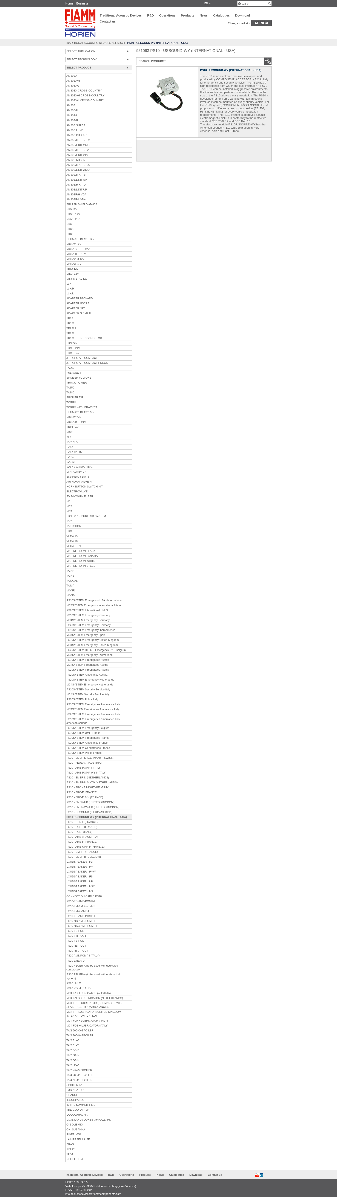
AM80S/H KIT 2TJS (78, 140)
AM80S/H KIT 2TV (77, 150)
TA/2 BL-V (72, 1040)
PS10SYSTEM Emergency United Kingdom (92, 639)
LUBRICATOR (75, 1090)
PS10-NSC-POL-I (77, 950)
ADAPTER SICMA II (78, 313)
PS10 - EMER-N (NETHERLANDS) (87, 777)
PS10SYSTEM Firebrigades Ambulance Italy (93, 704)
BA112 (70, 461)
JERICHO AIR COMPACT (82, 357)
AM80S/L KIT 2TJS (77, 145)
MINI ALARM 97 (76, 471)
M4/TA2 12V (73, 244)
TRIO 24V (72, 427)
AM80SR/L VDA (76, 199)
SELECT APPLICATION (80, 51)
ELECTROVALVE (76, 491)
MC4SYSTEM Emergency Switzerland (89, 654)
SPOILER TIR (74, 397)
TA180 (70, 392)
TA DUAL (72, 580)
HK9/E (70, 531)
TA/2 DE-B (72, 1050)
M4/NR (70, 590)
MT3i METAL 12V (76, 278)
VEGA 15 (72, 536)
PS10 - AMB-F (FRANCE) (82, 841)
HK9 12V (71, 209)
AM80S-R (72, 120)
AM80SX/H (73, 80)
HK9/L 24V (73, 353)
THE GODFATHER (77, 1109)
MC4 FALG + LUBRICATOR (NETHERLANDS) (94, 998)
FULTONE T (73, 372)
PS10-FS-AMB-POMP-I (80, 916)
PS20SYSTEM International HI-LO (87, 610)
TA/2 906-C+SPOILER (79, 1030)
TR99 (69, 318)
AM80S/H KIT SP (76, 174)
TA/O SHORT (74, 526)
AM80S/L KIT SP (76, 179)
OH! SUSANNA (75, 1129)
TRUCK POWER (76, 382)
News (204, 15)
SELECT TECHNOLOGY (81, 59)
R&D (150, 15)
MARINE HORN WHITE (80, 560)
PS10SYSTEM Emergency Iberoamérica (90, 630)
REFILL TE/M (74, 1159)
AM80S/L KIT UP (76, 189)
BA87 (69, 447)
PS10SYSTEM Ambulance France (87, 742)
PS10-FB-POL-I (75, 930)
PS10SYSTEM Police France (84, 752)
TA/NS (70, 575)
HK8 (69, 224)
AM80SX (71, 75)
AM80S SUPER (75, 125)
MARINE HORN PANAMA (82, 555)
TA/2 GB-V (72, 1060)
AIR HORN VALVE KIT (80, 481)
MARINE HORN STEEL (80, 565)
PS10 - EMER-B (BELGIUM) (83, 856)
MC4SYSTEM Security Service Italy (87, 694)
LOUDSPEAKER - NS (79, 891)
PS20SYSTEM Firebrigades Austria (87, 669)
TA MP (70, 585)
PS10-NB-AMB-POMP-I (80, 921)
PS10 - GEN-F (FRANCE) (82, 822)
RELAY (70, 1149)
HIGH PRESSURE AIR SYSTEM (86, 516)
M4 (68, 501)
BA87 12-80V (74, 452)
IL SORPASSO (75, 1099)
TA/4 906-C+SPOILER (79, 1075)
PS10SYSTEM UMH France (83, 732)
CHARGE (72, 1094)
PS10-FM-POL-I (76, 935)
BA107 (70, 456)
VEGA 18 (72, 541)
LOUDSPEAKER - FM (79, 866)
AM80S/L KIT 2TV (77, 155)
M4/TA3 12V (73, 263)
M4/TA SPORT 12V (78, 249)
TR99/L (70, 333)
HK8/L (70, 234)
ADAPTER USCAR (77, 303)
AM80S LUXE (74, 130)
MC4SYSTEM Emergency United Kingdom (92, 645)
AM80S (70, 105)
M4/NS (70, 595)
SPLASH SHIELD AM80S (81, 204)
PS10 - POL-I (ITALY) (79, 831)
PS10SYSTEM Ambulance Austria (86, 674)
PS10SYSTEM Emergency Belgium (87, 727)
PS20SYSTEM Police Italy (82, 699)
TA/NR (70, 570)
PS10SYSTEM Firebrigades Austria (87, 659)
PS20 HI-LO (73, 983)
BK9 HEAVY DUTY (77, 476)
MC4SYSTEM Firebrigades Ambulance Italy (92, 709)
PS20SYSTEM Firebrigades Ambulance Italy (93, 714)
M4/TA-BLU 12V (76, 254)
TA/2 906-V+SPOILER (79, 1035)
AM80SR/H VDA (76, 194)
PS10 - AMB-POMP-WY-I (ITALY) (86, 772)
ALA (69, 437)
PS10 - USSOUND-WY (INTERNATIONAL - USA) (96, 817)
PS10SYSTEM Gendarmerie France (88, 747)
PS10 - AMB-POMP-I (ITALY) (83, 767)
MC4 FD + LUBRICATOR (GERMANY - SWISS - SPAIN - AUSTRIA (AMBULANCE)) (95, 1005)
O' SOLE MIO (74, 1124)
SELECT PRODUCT (78, 67)
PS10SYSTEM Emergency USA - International (94, 600)
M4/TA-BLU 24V (76, 422)
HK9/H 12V (73, 214)
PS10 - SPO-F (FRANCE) (82, 792)
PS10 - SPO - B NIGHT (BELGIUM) (87, 787)
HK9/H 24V (73, 348)
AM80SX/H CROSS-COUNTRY (85, 95)
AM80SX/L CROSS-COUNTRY (85, 100)
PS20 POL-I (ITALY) (78, 988)
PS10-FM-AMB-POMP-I (80, 906)
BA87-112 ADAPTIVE (79, 466)
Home (69, 3)
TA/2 (69, 521)
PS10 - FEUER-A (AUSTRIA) (83, 762)
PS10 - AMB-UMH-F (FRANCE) (85, 846)
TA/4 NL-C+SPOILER (79, 1080)
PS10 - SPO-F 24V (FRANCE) (84, 797)
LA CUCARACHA (76, 1114)
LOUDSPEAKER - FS (79, 876)
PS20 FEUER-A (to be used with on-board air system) (93, 976)
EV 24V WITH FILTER (79, 496)
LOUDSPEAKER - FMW (81, 871)
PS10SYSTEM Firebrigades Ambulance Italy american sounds (93, 721)
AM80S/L (72, 115)
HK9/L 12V (73, 219)
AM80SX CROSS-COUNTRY (84, 90)
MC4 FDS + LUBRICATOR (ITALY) (87, 1025)
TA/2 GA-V (72, 1055)
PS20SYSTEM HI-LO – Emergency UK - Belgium (96, 650)
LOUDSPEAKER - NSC (80, 886)
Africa (261, 23)
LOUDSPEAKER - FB (79, 861)
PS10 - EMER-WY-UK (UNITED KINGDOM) (92, 807)
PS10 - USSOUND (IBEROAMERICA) (89, 812)
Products (187, 15)
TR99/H (71, 328)
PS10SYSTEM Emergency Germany (88, 615)
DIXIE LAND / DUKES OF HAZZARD (88, 1119)
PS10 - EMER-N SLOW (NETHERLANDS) (92, 782)
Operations (167, 15)
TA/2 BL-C (72, 1045)
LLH (68, 283)
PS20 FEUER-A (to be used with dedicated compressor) (92, 967)
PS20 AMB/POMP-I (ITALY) (83, 955)
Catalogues (221, 15)
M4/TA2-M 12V (75, 258)
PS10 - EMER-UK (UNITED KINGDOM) (90, 802)
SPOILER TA (74, 1085)
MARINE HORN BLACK (80, 551)
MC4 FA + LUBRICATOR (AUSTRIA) (88, 993)
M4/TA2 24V (73, 417)
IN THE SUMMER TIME (80, 1104)
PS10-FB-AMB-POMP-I (80, 901)
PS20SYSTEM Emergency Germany (88, 625)
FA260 (70, 367)
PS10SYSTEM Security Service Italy (88, 689)
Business (82, 3)
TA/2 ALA (72, 442)
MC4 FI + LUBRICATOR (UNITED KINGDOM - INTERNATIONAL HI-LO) (94, 1013)
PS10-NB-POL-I (76, 945)
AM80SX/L (72, 85)
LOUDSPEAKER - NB (79, 881)
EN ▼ (207, 3)
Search (119, 42)
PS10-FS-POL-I (75, 940)
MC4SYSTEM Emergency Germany (88, 620)
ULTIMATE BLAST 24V (80, 412)
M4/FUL (71, 432)
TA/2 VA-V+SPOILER (79, 1070)
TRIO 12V (72, 268)
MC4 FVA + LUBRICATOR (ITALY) (87, 1020)
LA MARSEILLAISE (78, 1139)
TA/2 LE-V (72, 1065)
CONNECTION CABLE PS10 (84, 896)
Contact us (108, 21)
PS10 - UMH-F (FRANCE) (82, 851)
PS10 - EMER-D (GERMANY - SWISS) (89, 757)
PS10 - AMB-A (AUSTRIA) (82, 836)
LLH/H (70, 288)
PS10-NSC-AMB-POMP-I (81, 925)
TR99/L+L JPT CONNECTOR (84, 338)
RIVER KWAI (74, 1134)
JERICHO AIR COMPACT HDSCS (87, 362)
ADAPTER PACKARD (79, 298)
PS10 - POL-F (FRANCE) (81, 826)
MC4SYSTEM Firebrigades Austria (87, 664)
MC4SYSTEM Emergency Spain (86, 635)
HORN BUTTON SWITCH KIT (84, 486)
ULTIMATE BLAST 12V (80, 239)
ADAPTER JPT (75, 308)
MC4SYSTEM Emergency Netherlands (89, 684)
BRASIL (71, 1144)
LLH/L (70, 293)
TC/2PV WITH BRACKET (81, 407)
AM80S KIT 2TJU (76, 159)
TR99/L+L (72, 323)
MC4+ (70, 511)
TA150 (70, 387)
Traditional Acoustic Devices (121, 15)
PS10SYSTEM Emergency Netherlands (90, 679)
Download (242, 15)
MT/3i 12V (72, 273)
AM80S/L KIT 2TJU (78, 169)
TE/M (69, 1154)
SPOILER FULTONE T (80, 377)
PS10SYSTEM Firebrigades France (87, 737)
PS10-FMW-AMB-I (77, 911)
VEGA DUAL (74, 546)
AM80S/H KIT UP (76, 184)
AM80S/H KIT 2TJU (78, 164)
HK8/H (70, 229)
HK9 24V (71, 343)
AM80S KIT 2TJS (76, 135)
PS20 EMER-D (75, 960)
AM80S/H (72, 110)
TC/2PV (71, 402)
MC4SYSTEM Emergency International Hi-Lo (93, 605)
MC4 (69, 506)
